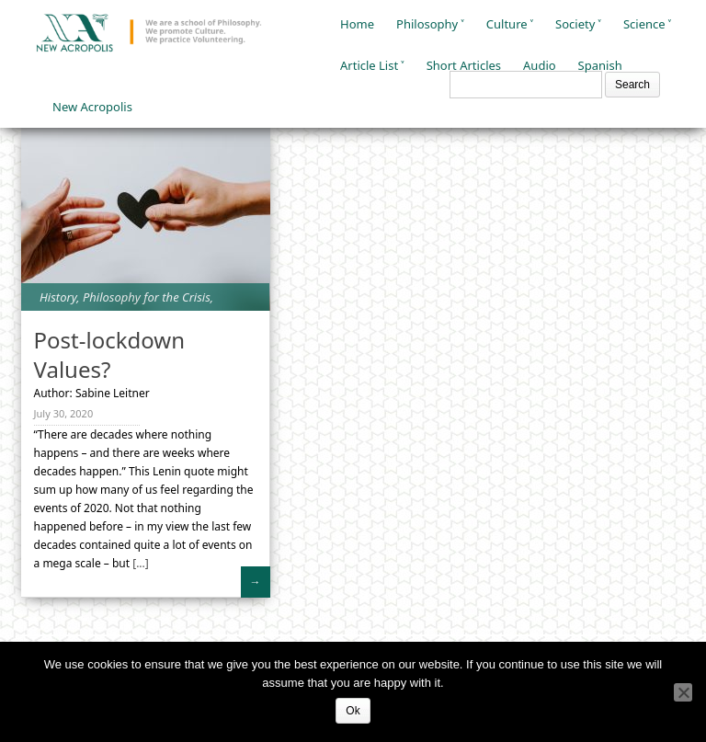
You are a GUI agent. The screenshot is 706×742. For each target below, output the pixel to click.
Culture (507, 24)
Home (357, 24)
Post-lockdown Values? (109, 354)
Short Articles (464, 65)
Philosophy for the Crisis (147, 297)
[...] (139, 563)
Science (644, 24)
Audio (539, 65)
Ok (352, 710)
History (58, 297)
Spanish (600, 65)
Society (575, 24)
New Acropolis (92, 106)
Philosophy (427, 24)
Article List (369, 65)
